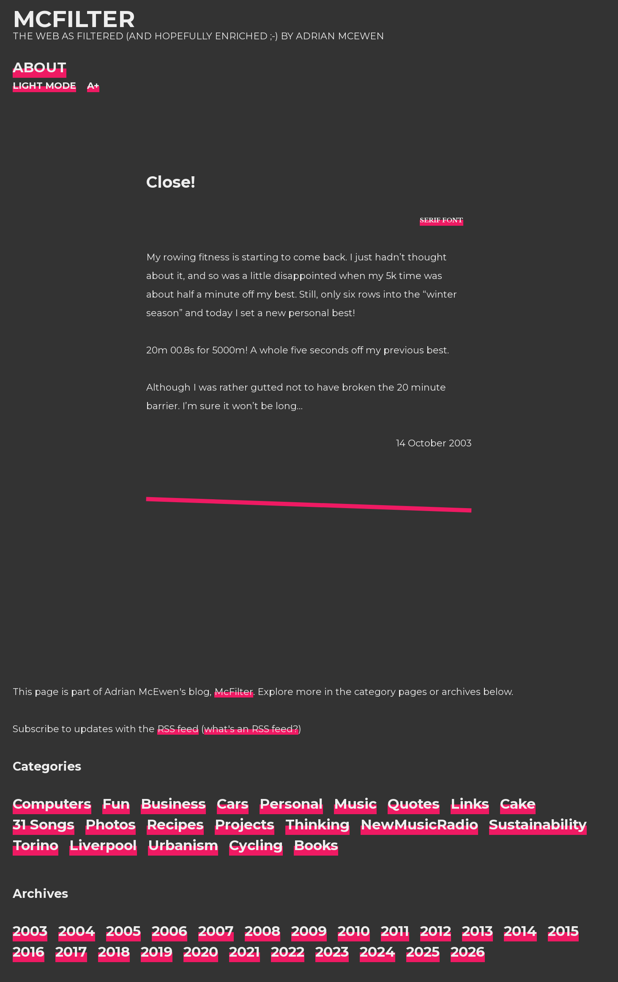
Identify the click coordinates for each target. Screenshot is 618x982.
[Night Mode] (44, 86)
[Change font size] (93, 86)
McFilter (74, 19)
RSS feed (178, 729)
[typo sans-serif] (441, 219)
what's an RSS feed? (251, 729)
